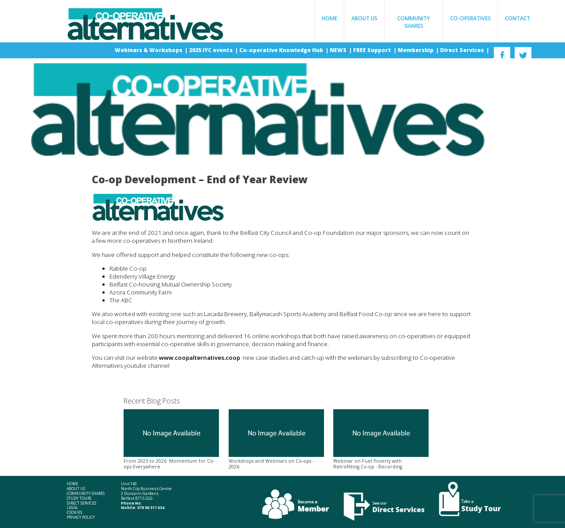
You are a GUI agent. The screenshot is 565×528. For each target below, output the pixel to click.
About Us (364, 18)
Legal (72, 507)
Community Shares (413, 22)
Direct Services (462, 50)
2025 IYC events (211, 50)
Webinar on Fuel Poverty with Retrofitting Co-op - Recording (381, 439)
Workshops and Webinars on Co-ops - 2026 (276, 439)
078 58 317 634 (150, 507)
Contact (517, 18)
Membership (416, 50)
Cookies (74, 512)
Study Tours (79, 498)
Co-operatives (470, 18)
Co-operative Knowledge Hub (282, 50)
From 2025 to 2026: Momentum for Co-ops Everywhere (171, 439)
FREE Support (373, 50)
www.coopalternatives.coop (201, 358)
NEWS (338, 50)
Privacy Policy (81, 517)
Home (329, 18)
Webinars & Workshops (149, 50)
